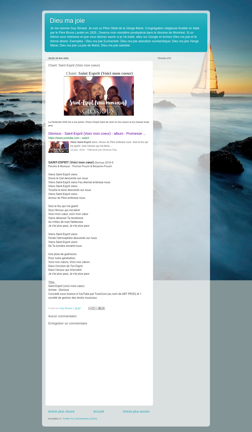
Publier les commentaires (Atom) (80, 418)
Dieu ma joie (67, 20)
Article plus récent (61, 411)
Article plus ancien (136, 411)
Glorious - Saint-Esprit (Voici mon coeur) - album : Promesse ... (97, 133)
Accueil (98, 411)
